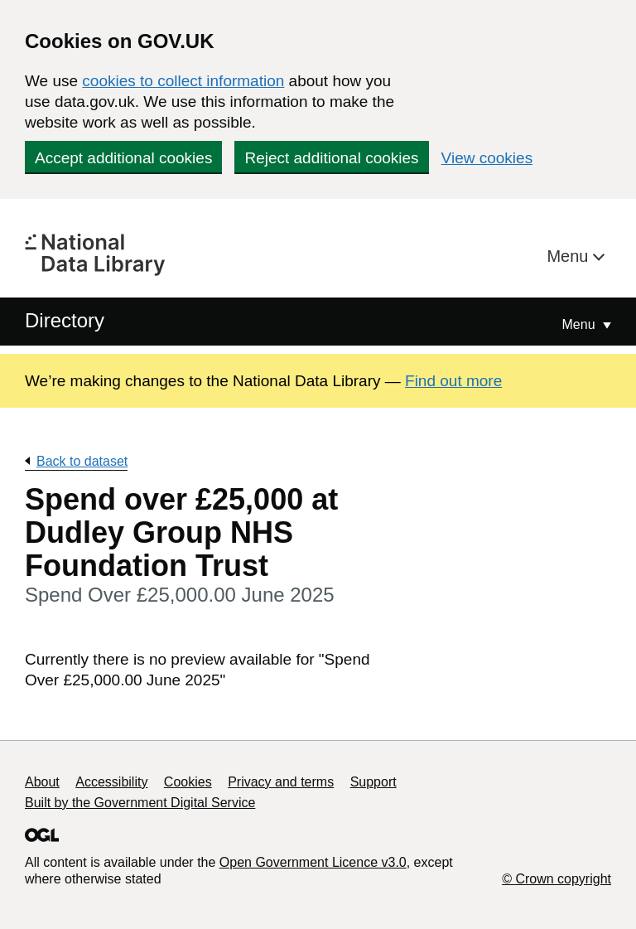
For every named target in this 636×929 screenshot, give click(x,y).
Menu (570, 256)
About (42, 782)
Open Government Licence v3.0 (313, 862)
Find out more (453, 381)
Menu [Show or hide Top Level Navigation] (580, 324)
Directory (64, 320)
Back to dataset (82, 461)
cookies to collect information (183, 81)
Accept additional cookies (123, 158)
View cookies (487, 158)
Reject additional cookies (331, 158)
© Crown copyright (556, 879)
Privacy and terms (281, 782)
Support (373, 782)
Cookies (188, 782)
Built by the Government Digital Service (140, 803)
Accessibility (111, 782)
